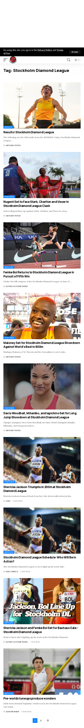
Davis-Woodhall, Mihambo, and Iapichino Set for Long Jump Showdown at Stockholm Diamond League (40, 415)
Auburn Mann (12, 711)
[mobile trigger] (6, 59)
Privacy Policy (45, 50)
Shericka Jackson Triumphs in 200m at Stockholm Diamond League (37, 489)
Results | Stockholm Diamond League (28, 132)
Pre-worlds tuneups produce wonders (29, 698)
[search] (68, 60)
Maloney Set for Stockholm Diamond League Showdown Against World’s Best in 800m (41, 345)
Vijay (8, 501)
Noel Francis (12, 571)
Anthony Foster (13, 145)
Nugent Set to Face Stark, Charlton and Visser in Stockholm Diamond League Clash (36, 204)
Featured (9, 196)
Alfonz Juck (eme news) (17, 286)
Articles (9, 267)
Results (8, 127)
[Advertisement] (42, 23)
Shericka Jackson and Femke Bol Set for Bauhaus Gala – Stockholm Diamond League (40, 630)
